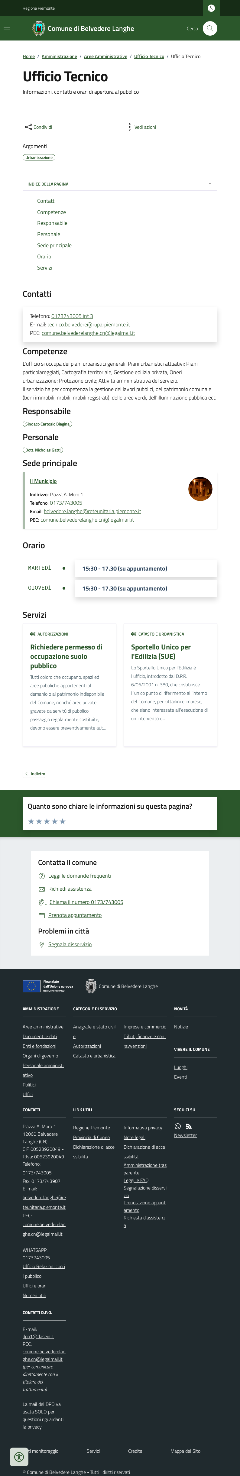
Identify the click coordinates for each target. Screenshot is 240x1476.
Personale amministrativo (43, 1070)
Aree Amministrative (105, 56)
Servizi (93, 1451)
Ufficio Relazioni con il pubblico (44, 1271)
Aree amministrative (43, 1026)
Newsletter (185, 1135)
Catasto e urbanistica (157, 634)
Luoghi (180, 1067)
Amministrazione (59, 56)
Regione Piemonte (39, 8)
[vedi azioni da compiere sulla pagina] (140, 127)
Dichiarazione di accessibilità (94, 1151)
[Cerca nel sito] (207, 28)
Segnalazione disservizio (145, 1191)
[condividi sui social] (38, 127)
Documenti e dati (40, 1036)
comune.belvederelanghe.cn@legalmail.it (88, 333)
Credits (135, 1451)
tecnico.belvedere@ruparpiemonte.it (88, 324)
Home (29, 56)
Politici (29, 1084)
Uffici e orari (34, 1285)
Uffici (28, 1094)
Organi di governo (40, 1055)
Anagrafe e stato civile (94, 1031)
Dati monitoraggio (40, 1451)
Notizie (181, 1026)
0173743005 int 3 (72, 316)
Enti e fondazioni (39, 1046)
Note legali (134, 1137)
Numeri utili (34, 1295)
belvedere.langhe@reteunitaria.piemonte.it (92, 511)
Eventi (180, 1076)
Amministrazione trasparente (145, 1168)
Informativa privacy (143, 1127)
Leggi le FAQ (136, 1180)
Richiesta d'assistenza (144, 1221)
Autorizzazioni (49, 634)
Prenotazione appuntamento (145, 1206)
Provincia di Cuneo (91, 1137)
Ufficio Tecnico (149, 56)
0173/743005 (66, 503)
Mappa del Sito (185, 1451)
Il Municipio (43, 481)
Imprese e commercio (145, 1026)
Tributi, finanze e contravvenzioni (145, 1041)
